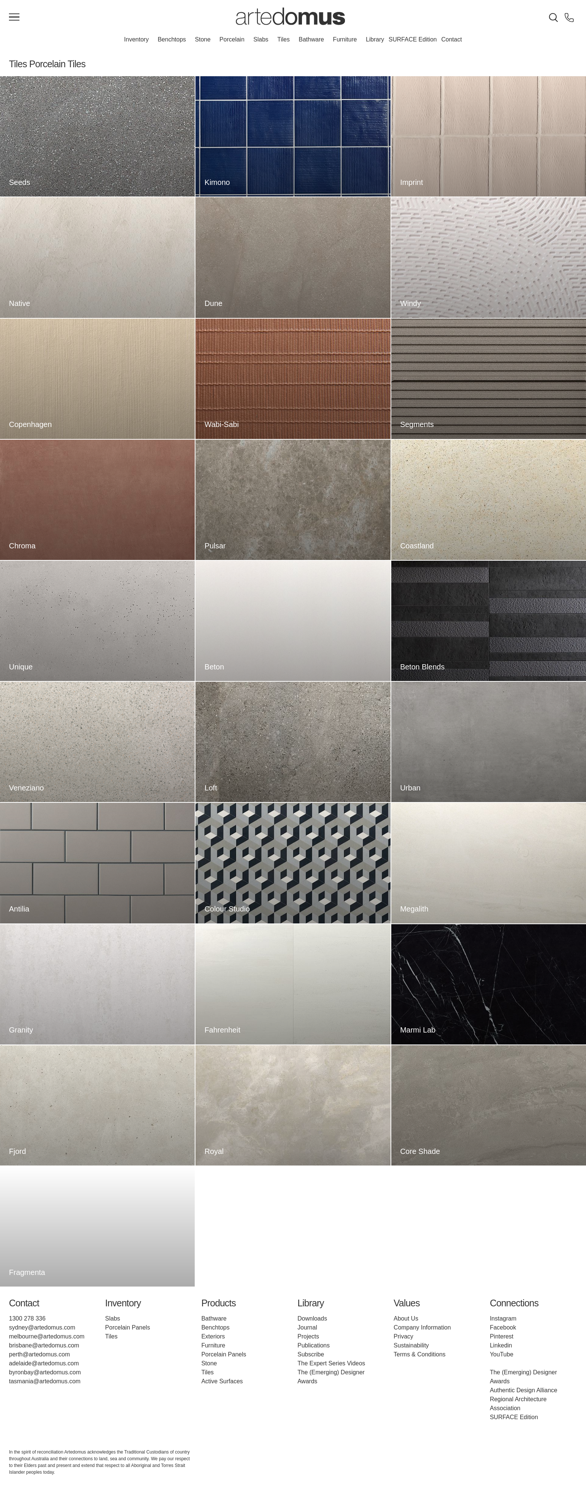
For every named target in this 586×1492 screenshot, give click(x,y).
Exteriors (213, 1336)
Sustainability (411, 1345)
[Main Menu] (14, 17)
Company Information (422, 1327)
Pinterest (501, 1336)
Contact (451, 39)
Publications (313, 1345)
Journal (307, 1327)
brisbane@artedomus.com (44, 1345)
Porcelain (231, 39)
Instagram (503, 1318)
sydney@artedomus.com (42, 1327)
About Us (406, 1318)
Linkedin (501, 1345)
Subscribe (310, 1354)
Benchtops (172, 39)
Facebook (503, 1327)
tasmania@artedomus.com (44, 1381)
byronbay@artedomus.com (45, 1372)
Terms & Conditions (419, 1354)
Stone (203, 39)
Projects (308, 1336)
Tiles (283, 39)
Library (375, 39)
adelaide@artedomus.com (44, 1363)
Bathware (311, 39)
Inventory (136, 39)
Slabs (260, 39)
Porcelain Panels (127, 1327)
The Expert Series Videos (331, 1363)
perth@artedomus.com (39, 1354)
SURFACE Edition (413, 39)
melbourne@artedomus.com (46, 1336)
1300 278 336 (27, 1318)
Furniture (345, 39)
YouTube (501, 1354)
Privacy (403, 1336)
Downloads (312, 1318)
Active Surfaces (222, 1381)
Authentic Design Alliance (524, 1390)
